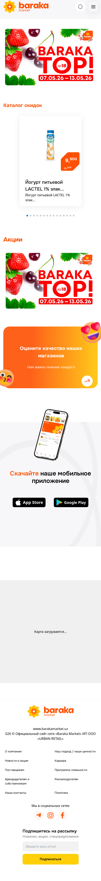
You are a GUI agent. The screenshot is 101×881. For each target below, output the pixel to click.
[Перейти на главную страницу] (50, 711)
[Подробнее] (50, 160)
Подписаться (50, 859)
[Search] (80, 7)
